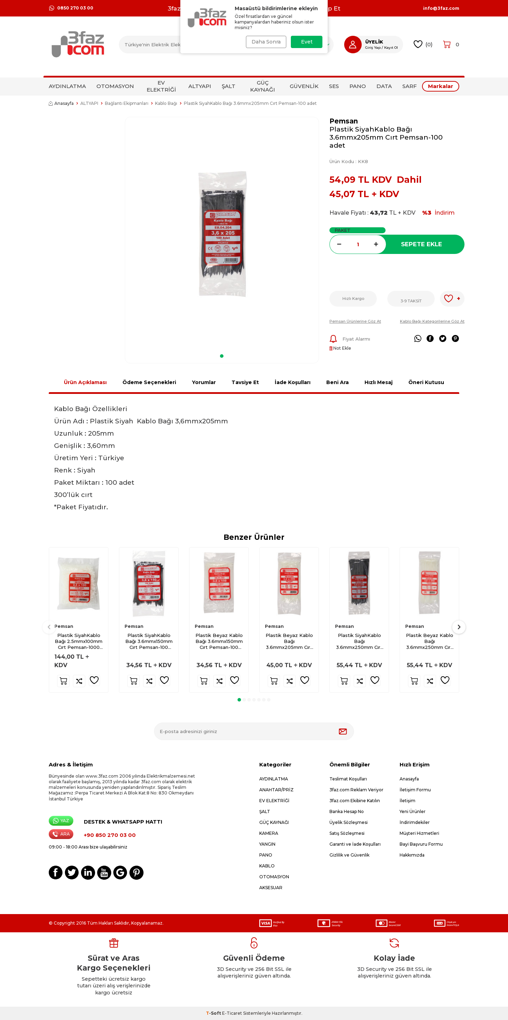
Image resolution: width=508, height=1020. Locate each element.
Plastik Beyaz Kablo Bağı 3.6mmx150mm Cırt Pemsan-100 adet (219, 641)
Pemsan (343, 121)
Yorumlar (204, 382)
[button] (221, 356)
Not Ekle (340, 348)
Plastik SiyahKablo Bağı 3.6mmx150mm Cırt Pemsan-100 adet (149, 641)
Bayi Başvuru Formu (421, 844)
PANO (357, 86)
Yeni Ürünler (413, 811)
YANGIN (267, 844)
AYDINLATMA (67, 86)
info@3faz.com (441, 8)
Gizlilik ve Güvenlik (349, 855)
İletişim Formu (415, 789)
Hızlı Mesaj (379, 382)
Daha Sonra (265, 42)
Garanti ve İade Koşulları (355, 844)
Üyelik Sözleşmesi (348, 822)
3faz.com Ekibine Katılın (354, 800)
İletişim (407, 800)
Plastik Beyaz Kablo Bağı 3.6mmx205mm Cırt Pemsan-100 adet (289, 641)
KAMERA (268, 833)
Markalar (440, 86)
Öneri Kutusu (426, 382)
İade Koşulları (292, 382)
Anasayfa (61, 103)
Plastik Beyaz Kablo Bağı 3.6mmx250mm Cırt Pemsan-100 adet (429, 641)
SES (334, 86)
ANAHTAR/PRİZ (276, 789)
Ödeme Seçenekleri (149, 382)
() (423, 44)
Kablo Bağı (166, 103)
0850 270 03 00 (71, 8)
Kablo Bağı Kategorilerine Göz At (432, 321)
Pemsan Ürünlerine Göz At (355, 321)
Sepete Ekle (421, 244)
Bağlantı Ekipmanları (126, 103)
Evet (307, 42)
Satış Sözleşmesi (347, 833)
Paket (342, 230)
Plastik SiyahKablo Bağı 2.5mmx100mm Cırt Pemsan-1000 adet (78, 641)
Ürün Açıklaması (85, 382)
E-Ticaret (232, 1013)
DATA (384, 86)
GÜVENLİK (304, 86)
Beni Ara (337, 382)
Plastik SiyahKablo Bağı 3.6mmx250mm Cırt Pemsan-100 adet (359, 641)
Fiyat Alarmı (349, 339)
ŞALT (228, 86)
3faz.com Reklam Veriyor (356, 789)
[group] (222, 233)
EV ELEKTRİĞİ (161, 86)
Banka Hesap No (346, 811)
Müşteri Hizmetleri (419, 833)
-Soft (214, 1013)
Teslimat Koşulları (348, 778)
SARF (409, 86)
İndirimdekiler (415, 822)
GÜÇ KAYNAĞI (262, 86)
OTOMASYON (115, 86)
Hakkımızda (412, 855)
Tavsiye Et (245, 382)
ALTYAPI (199, 86)
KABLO (267, 865)
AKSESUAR (270, 887)
